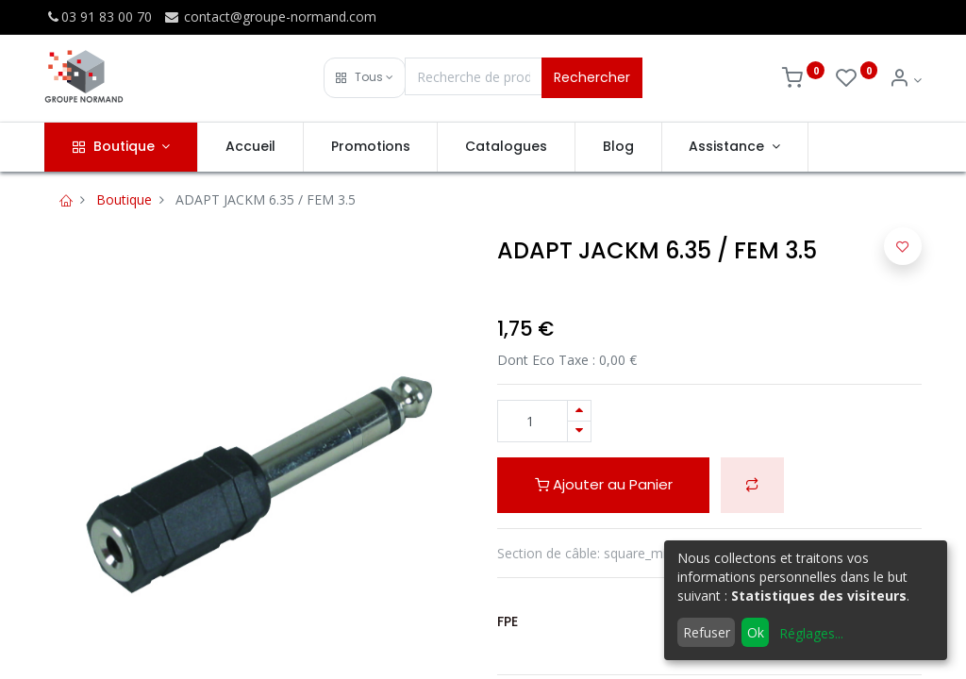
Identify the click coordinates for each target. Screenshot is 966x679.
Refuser (706, 632)
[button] (365, 78)
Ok (755, 632)
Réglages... (811, 633)
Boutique (124, 199)
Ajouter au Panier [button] (604, 484)
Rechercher (592, 77)
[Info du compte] (905, 80)
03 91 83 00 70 (98, 16)
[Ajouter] (579, 411)
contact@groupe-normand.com (269, 16)
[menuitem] (250, 147)
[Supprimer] (579, 431)
